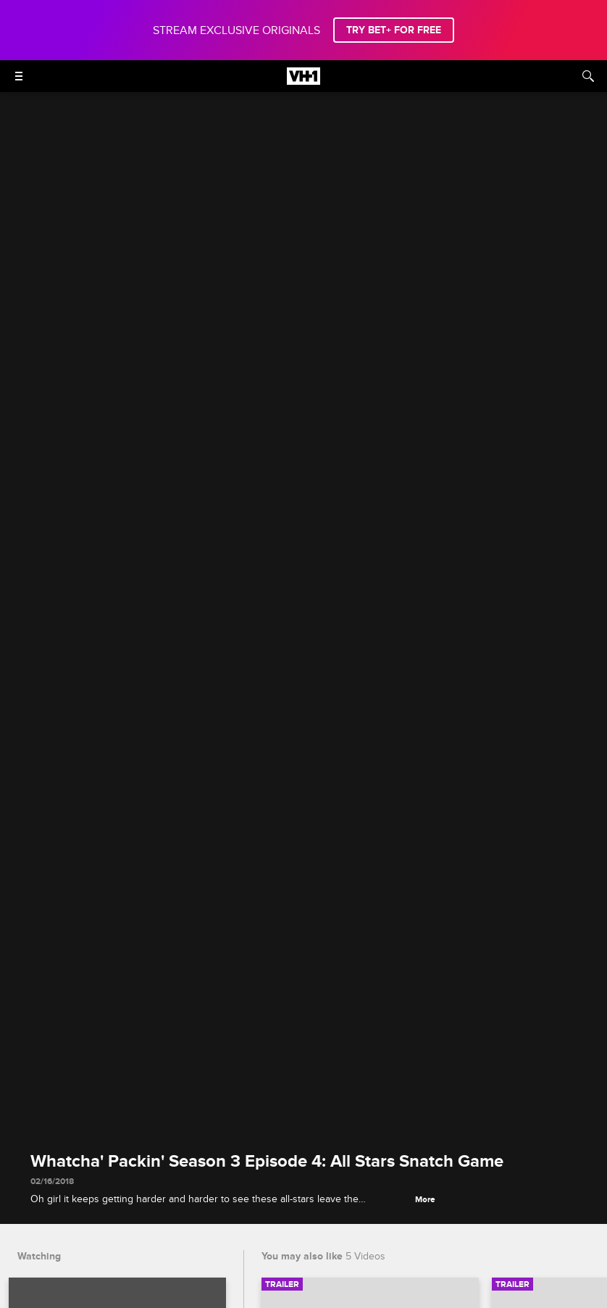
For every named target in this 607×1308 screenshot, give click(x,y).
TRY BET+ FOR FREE (393, 30)
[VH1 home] (303, 81)
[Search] (588, 76)
